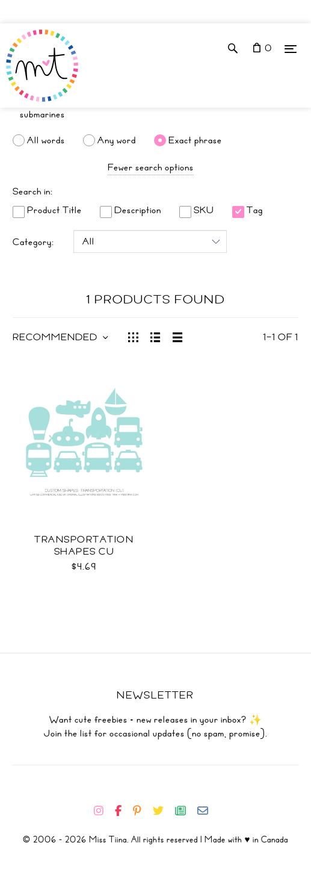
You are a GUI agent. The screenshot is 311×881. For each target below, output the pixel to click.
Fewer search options (151, 167)
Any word (116, 140)
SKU (196, 210)
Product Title (47, 210)
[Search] (155, 114)
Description (130, 210)
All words (46, 140)
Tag (247, 210)
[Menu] (290, 48)
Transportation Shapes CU (84, 545)
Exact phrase (195, 140)
